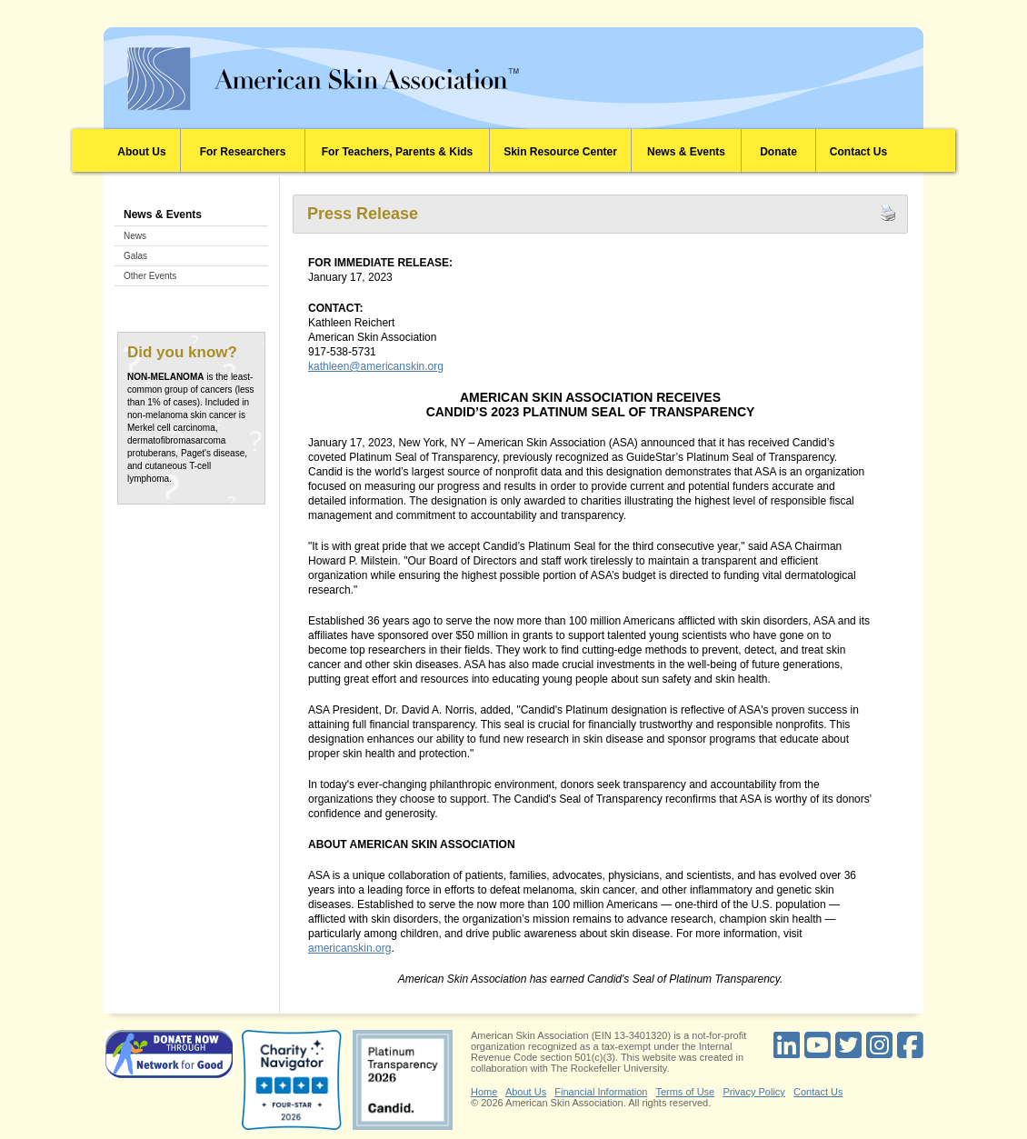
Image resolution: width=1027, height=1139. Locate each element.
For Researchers (243, 151)
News (135, 236)
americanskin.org (349, 948)
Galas (135, 256)
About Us (141, 151)
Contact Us (858, 151)
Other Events (150, 276)
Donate (778, 151)
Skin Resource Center (560, 151)
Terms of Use (684, 1091)
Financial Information (600, 1091)
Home (484, 1091)
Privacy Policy (753, 1091)
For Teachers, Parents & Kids (398, 151)
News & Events (686, 151)
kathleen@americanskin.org (376, 366)
